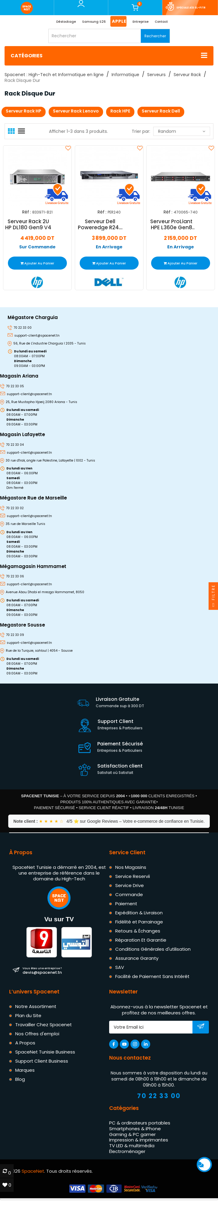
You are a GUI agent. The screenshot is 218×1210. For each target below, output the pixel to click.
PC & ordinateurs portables (139, 1123)
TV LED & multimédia (131, 1145)
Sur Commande (37, 247)
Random (181, 131)
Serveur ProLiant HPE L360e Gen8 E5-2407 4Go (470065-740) (172, 224)
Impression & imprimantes (138, 1140)
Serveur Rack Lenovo (76, 111)
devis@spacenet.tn (42, 971)
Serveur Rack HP (23, 111)
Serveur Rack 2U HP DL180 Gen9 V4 (28, 224)
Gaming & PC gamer (132, 1134)
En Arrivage (108, 247)
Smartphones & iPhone (135, 1128)
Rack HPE (120, 111)
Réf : (26, 212)
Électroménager (127, 1151)
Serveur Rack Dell (161, 111)
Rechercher (155, 36)
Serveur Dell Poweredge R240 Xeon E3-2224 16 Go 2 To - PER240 (100, 224)
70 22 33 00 (159, 1095)
